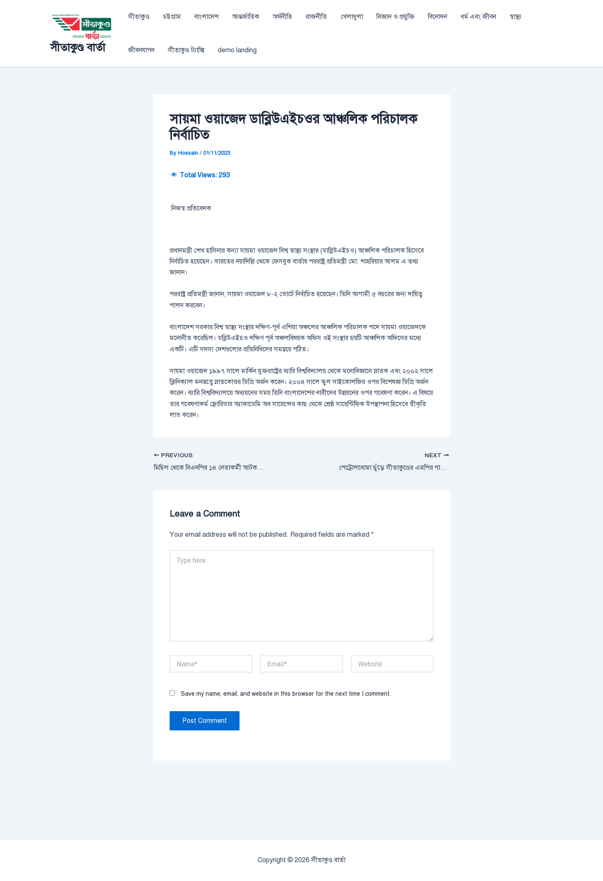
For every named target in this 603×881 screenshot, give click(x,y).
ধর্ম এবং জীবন (478, 17)
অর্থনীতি (282, 17)
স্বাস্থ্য (515, 17)
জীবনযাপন (141, 50)
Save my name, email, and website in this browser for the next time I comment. (286, 745)
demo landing (237, 50)
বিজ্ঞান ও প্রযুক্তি (395, 17)
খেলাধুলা (351, 17)
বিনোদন (437, 17)
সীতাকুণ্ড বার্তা (77, 47)
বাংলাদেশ (206, 17)
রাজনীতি (316, 17)
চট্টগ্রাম (172, 17)
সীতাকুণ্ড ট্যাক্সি (186, 50)
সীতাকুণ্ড (138, 17)
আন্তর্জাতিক (245, 17)
